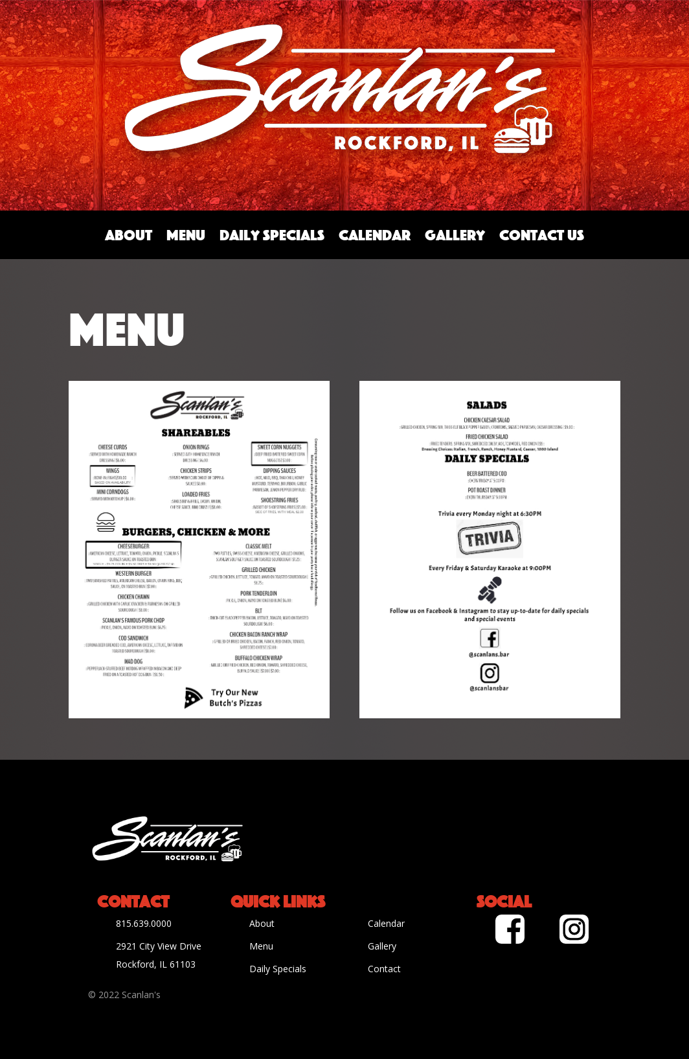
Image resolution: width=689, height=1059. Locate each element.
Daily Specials (272, 235)
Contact (384, 968)
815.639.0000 (144, 923)
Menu (185, 235)
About (128, 235)
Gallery (455, 235)
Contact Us (541, 235)
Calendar (375, 235)
